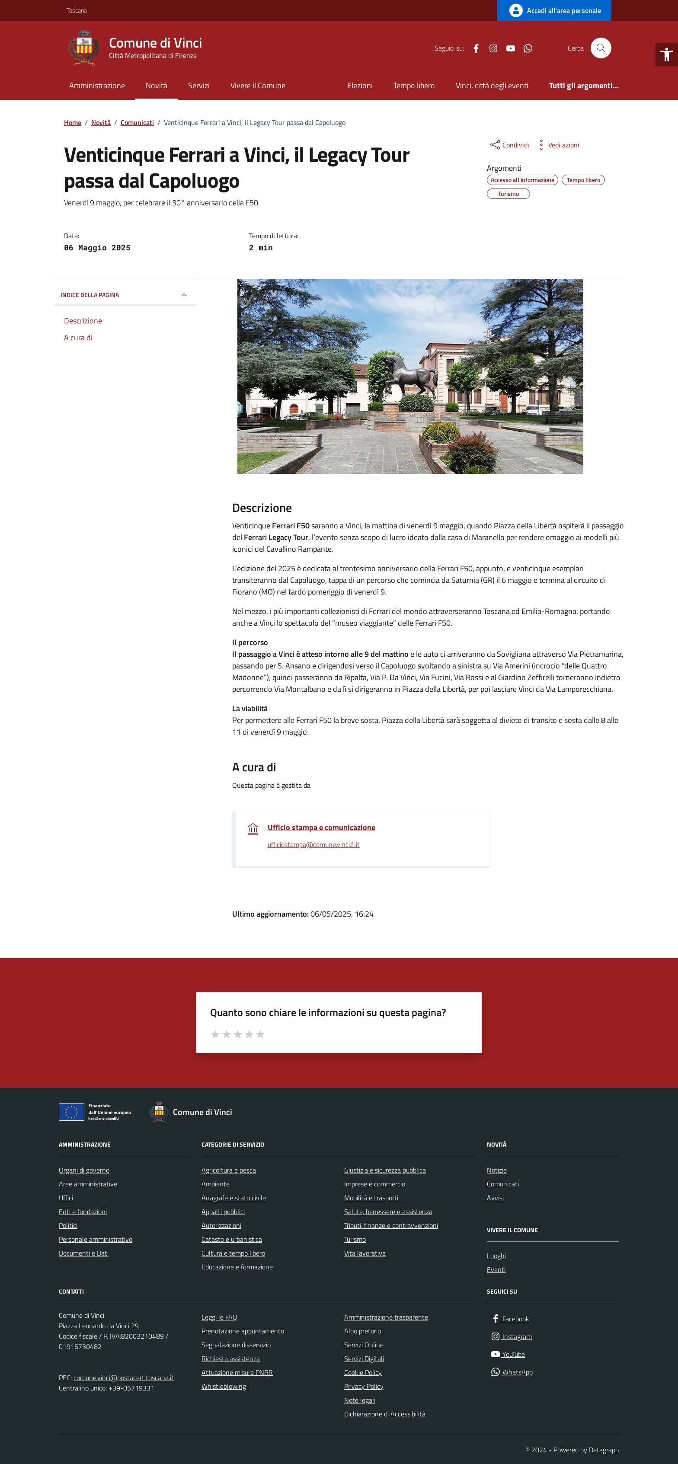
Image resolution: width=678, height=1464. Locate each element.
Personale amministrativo (95, 1239)
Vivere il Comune (257, 85)
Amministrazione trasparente (386, 1317)
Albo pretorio (362, 1331)
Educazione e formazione (237, 1267)
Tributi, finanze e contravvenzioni (391, 1225)
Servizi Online (364, 1344)
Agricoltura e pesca (228, 1170)
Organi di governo (84, 1170)
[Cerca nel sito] (601, 48)
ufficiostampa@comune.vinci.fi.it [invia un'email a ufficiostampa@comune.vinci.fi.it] (314, 845)
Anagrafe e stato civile (233, 1197)
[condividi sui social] (509, 145)
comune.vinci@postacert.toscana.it (124, 1377)
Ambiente (215, 1184)
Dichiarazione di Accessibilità (384, 1414)
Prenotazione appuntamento (242, 1331)
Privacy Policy (364, 1386)
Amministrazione (97, 85)
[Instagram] (490, 48)
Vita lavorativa (365, 1253)
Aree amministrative (88, 1184)
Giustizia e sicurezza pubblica (385, 1170)
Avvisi (495, 1197)
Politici (68, 1225)
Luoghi (496, 1255)
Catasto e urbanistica (231, 1239)
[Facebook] (472, 48)
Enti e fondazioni (83, 1211)
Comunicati (503, 1184)
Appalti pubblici (223, 1211)
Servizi (199, 85)
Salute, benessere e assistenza (388, 1211)
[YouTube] (507, 48)
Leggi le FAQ (219, 1317)
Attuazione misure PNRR (237, 1372)
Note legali (359, 1400)
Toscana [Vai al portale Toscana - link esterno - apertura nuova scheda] (77, 10)
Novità (156, 85)
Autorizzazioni (221, 1225)
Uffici (66, 1197)
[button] (667, 54)
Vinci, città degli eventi (492, 85)
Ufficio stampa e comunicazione (321, 827)
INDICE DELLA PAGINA (125, 295)
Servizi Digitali (364, 1358)
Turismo (355, 1239)
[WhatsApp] (524, 48)
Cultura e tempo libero (233, 1253)
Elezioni (360, 85)
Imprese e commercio (374, 1184)
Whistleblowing (223, 1386)
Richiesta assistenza (230, 1358)
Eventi (496, 1269)
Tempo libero (414, 85)
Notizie (497, 1170)
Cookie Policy (363, 1372)
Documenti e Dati (84, 1253)
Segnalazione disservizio (236, 1344)
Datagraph (604, 1450)
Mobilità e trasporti (371, 1197)
